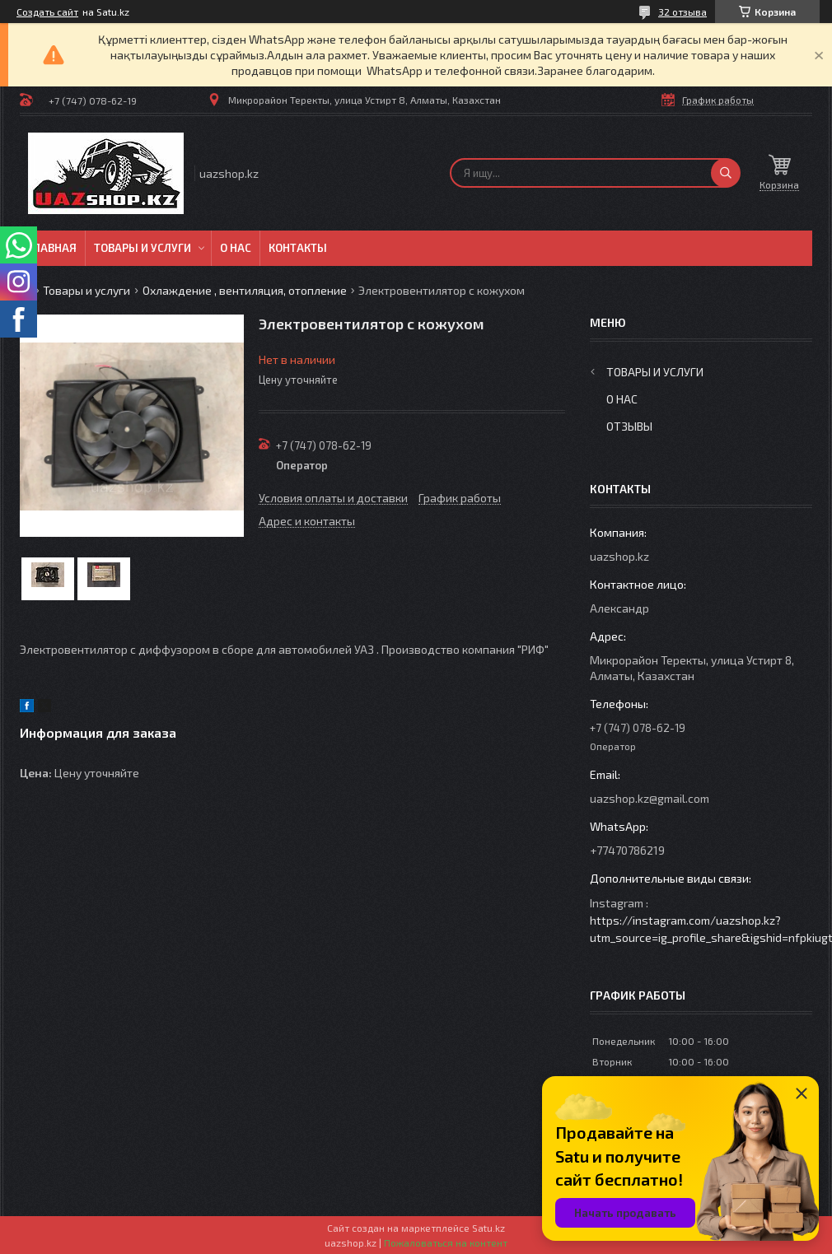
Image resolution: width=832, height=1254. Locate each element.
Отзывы (629, 426)
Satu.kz (488, 1227)
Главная (52, 247)
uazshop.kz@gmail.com (649, 798)
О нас (235, 247)
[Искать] (726, 173)
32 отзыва (682, 11)
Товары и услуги (142, 247)
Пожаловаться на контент (445, 1242)
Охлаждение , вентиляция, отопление (245, 290)
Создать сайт (47, 11)
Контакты (298, 247)
